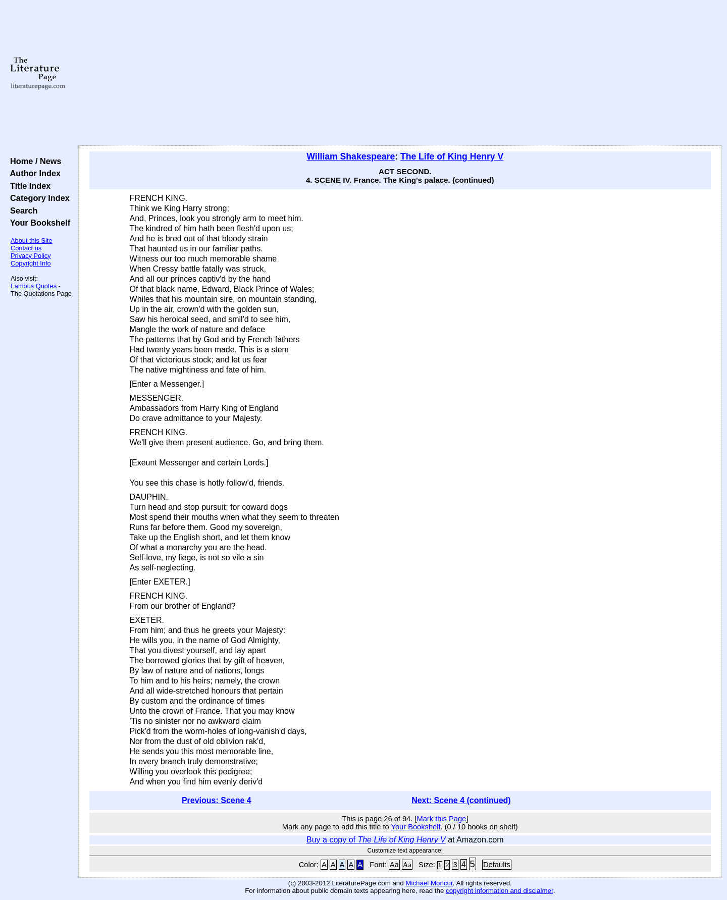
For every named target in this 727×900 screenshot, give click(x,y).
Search (21, 210)
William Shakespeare (350, 156)
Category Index (38, 197)
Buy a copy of (376, 839)
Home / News (34, 161)
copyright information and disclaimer (499, 890)
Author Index (33, 173)
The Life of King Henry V (451, 156)
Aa (394, 865)
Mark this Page (441, 819)
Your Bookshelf (38, 222)
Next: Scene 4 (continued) (460, 800)
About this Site (32, 240)
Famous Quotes (34, 286)
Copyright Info (31, 263)
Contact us (26, 248)
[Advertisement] (400, 73)
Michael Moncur (428, 883)
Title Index (28, 185)
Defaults (496, 865)
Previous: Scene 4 (216, 800)
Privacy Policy (31, 255)
